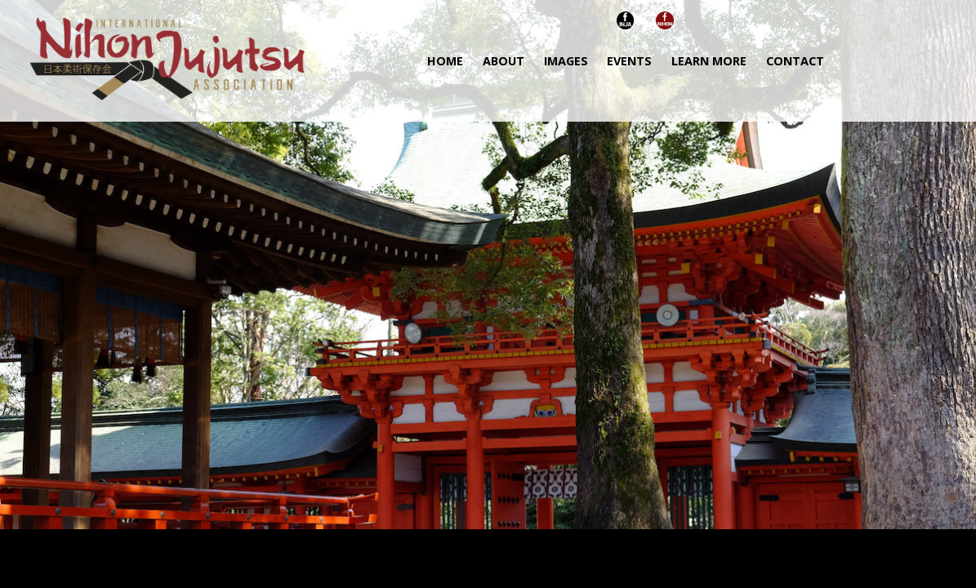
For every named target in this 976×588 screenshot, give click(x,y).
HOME (445, 61)
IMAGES (566, 61)
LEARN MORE (708, 61)
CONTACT (795, 61)
